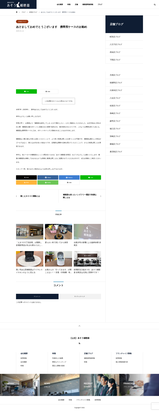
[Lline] (26, 91)
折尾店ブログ (22, 21)
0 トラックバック (80, 296)
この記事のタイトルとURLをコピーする (58, 101)
